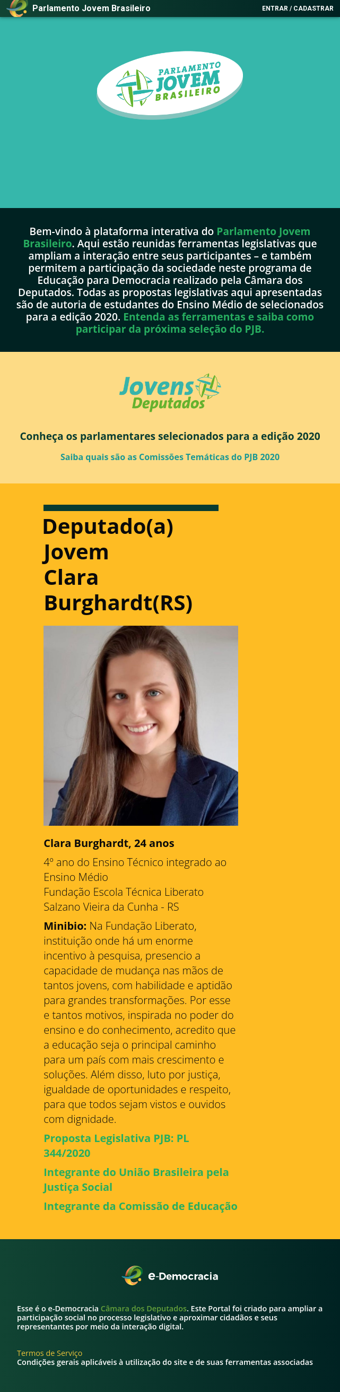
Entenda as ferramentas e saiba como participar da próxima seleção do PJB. (195, 322)
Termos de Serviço (49, 1353)
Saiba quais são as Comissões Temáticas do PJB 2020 (170, 456)
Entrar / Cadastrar (298, 8)
